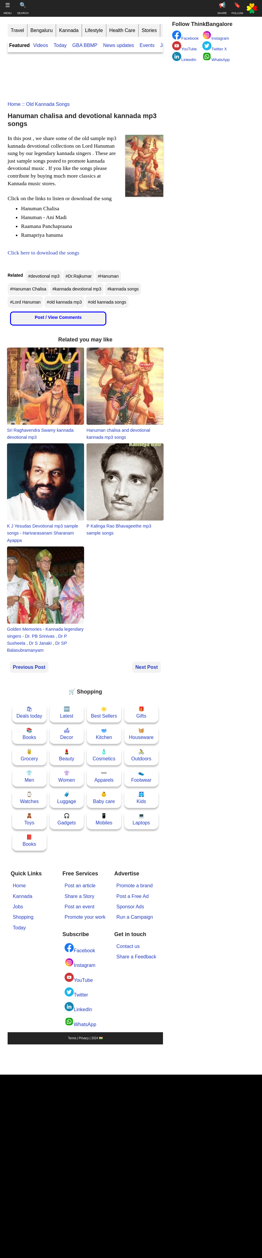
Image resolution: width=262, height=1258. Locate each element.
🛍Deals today (29, 712)
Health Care (122, 30)
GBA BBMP (84, 45)
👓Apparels (104, 776)
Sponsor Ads (130, 906)
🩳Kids (141, 798)
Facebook (80, 948)
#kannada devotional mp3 (76, 289)
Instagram (80, 963)
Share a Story (79, 896)
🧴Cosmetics (104, 755)
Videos (40, 45)
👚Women (66, 776)
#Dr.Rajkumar (79, 276)
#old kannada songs (107, 302)
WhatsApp (80, 1022)
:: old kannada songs (45, 104)
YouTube (79, 978)
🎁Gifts (141, 712)
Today (60, 45)
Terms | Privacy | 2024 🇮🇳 (85, 1038)
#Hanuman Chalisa (28, 289)
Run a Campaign (134, 917)
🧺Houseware (141, 734)
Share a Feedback (136, 956)
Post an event (79, 906)
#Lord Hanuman (25, 302)
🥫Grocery (29, 755)
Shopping (23, 917)
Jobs (18, 906)
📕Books (29, 840)
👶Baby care (104, 798)
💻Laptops (141, 819)
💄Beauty (66, 755)
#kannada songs (123, 289)
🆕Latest (66, 712)
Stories (149, 30)
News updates (118, 45)
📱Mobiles (104, 819)
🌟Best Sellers (104, 712)
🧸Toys (29, 819)
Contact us (128, 946)
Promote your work (85, 917)
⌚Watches (29, 798)
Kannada (69, 30)
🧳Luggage (66, 798)
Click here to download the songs (43, 253)
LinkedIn (78, 1007)
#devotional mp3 (44, 276)
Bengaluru (41, 30)
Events (147, 45)
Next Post (146, 667)
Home (14, 104)
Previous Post (29, 667)
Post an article (80, 885)
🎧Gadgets (67, 819)
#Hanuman (108, 276)
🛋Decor (66, 734)
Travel (17, 30)
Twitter (76, 992)
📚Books (29, 734)
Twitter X (214, 46)
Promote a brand (134, 885)
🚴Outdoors (141, 755)
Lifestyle (94, 30)
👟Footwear (141, 776)
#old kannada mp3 (64, 302)
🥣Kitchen (104, 734)
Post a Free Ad (132, 896)
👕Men (29, 776)
